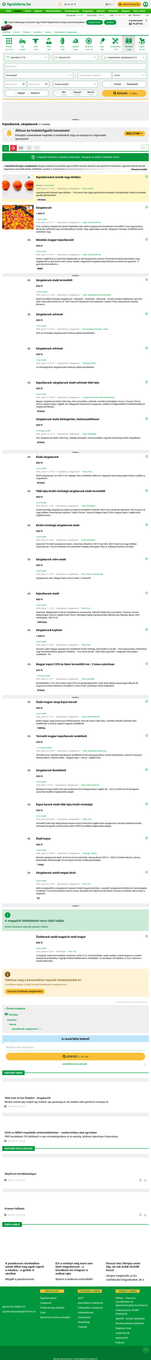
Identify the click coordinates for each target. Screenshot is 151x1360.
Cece (90, 819)
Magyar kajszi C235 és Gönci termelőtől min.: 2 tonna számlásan (75, 664)
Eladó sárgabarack (47, 456)
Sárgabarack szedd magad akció (56, 872)
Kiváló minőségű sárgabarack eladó (57, 525)
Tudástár (82, 1327)
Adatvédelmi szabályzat (90, 1302)
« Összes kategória (15, 1008)
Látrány (93, 853)
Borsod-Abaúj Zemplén (92, 329)
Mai (63, 93)
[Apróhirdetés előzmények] (37, 148)
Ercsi (88, 608)
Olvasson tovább (139, 169)
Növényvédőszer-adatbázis (130, 1323)
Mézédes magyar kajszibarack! (55, 239)
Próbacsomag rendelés (52, 1307)
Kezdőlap (6, 32)
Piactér (17, 32)
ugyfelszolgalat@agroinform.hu (19, 1311)
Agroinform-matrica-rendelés (55, 1317)
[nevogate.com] (104, 1351)
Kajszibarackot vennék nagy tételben (58, 177)
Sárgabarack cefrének (49, 314)
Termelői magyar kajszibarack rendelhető (61, 736)
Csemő (90, 188)
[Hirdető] (75, 84)
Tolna (85, 472)
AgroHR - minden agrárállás (130, 1318)
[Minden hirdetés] (5, 148)
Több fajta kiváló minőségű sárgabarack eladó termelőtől (70, 491)
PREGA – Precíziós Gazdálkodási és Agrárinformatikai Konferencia (132, 1302)
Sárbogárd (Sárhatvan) (97, 751)
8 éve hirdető (41, 394)
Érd (88, 884)
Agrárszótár (122, 1337)
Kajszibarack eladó (47, 593)
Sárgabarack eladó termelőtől (54, 280)
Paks (90, 472)
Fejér (85, 222)
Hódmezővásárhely (107, 397)
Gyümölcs (37, 32)
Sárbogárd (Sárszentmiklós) (99, 295)
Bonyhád (90, 679)
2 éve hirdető (41, 469)
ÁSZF (81, 1298)
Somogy (86, 363)
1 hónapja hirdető (43, 676)
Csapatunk (45, 1302)
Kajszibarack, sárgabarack (66, 32)
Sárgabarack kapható (49, 630)
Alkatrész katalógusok (74, 1064)
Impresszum (84, 1317)
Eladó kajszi (43, 838)
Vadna (105, 329)
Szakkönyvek (123, 1333)
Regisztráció (94, 22)
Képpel (21, 93)
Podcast (120, 1342)
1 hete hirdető (41, 219)
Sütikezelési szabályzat (90, 1307)
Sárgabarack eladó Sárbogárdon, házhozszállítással (67, 419)
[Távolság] (129, 75)
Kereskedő (132, 84)
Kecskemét (98, 574)
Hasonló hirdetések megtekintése (24, 991)
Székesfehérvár (94, 222)
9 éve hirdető (49, 185)
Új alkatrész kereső (75, 1039)
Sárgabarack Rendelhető (51, 770)
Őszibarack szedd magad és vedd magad (60, 936)
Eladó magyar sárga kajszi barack (56, 702)
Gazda (117, 84)
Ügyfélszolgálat (48, 1298)
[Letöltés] (145, 1180)
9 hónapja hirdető (43, 431)
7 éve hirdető (41, 326)
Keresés (125, 93)
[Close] (146, 20)
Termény (26, 32)
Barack (48, 32)
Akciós (90, 93)
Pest (84, 188)
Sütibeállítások (86, 1312)
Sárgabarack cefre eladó (51, 559)
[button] (129, 4)
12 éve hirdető (41, 292)
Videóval (35, 93)
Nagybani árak (123, 1328)
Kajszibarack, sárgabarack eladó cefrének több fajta (67, 382)
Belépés (110, 22)
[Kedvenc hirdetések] (29, 148)
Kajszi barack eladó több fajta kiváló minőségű (64, 804)
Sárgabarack (44, 207)
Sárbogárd (92, 434)
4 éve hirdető (41, 642)
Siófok (93, 363)
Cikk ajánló (12, 1224)
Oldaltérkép (84, 1322)
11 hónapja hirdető (43, 748)
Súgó (43, 1312)
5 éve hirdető (41, 251)
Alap (88, 645)
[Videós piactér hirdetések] (13, 148)
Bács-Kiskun (87, 574)
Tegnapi (77, 93)
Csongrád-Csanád (90, 397)
